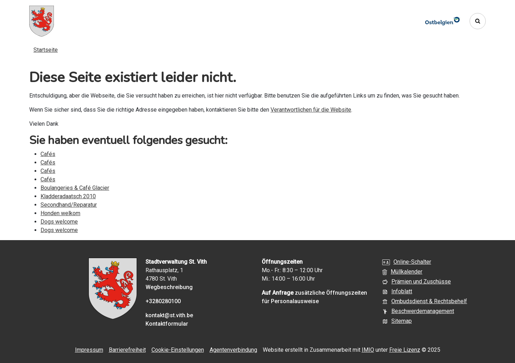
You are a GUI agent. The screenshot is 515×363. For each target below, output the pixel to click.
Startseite (45, 49)
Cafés (48, 154)
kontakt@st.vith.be (169, 315)
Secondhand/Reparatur (69, 204)
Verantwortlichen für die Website (311, 109)
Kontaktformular (166, 323)
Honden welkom (60, 213)
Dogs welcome (59, 221)
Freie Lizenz (404, 349)
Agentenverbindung (233, 349)
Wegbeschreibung (169, 287)
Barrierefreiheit (127, 349)
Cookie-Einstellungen (177, 349)
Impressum (89, 349)
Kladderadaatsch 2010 (68, 196)
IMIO (368, 349)
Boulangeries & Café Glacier (75, 187)
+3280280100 (163, 301)
